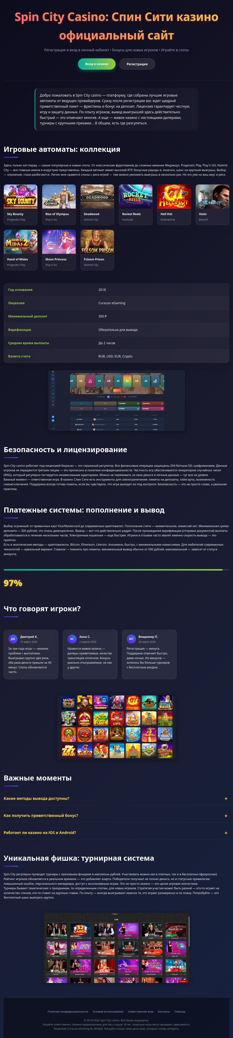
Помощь (180, 1011)
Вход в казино (96, 64)
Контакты (164, 1011)
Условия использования (108, 1011)
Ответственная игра (140, 1011)
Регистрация (137, 64)
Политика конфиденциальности (68, 1011)
